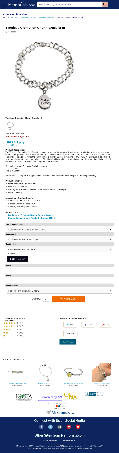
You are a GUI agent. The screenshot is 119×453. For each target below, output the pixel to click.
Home (16, 18)
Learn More (12, 145)
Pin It (105, 324)
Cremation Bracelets (46, 18)
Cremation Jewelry (28, 18)
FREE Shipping (16, 142)
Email (70, 333)
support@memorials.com (73, 446)
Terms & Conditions (34, 448)
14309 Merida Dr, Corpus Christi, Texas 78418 (46, 446)
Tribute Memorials (49, 440)
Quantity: (36, 299)
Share (88, 324)
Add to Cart (67, 298)
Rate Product (68, 342)
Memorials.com (22, 446)
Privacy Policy (47, 448)
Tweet (71, 324)
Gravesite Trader (69, 440)
